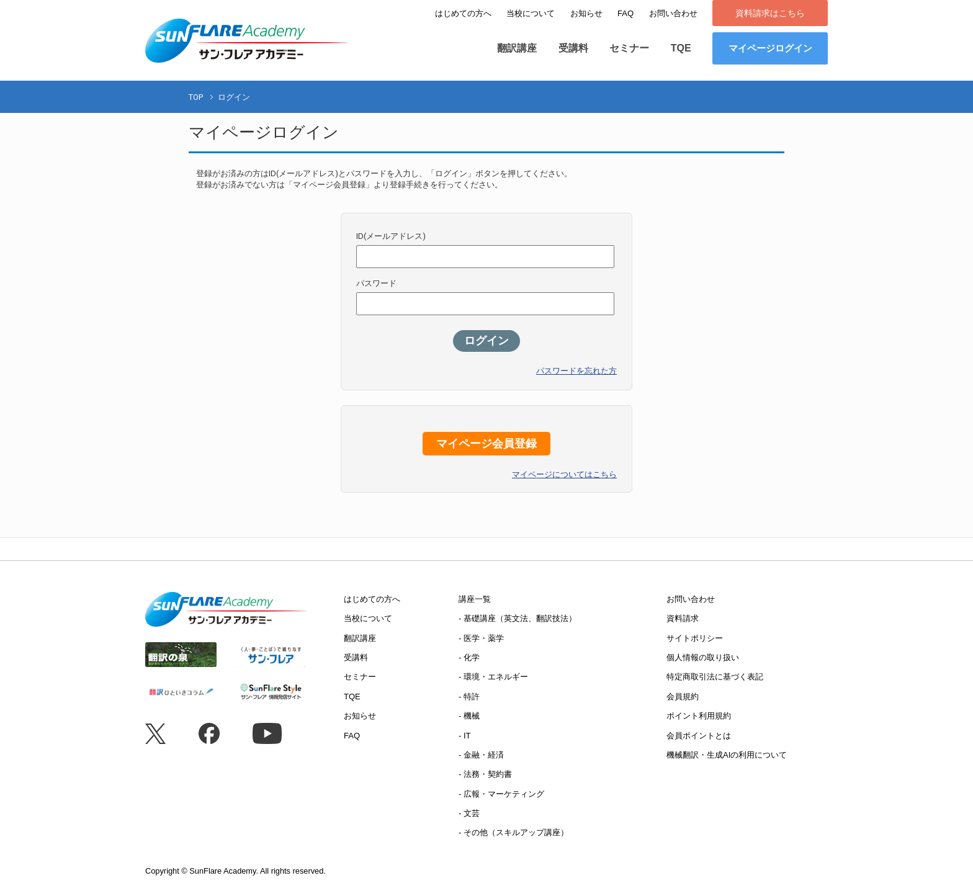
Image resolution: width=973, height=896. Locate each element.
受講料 (573, 48)
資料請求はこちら (770, 13)
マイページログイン (770, 48)
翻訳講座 (517, 48)
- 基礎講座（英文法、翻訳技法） (517, 618)
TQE (681, 48)
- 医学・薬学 (481, 638)
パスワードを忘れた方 (576, 370)
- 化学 (469, 657)
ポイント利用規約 (698, 715)
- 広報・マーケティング (501, 794)
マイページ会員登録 (486, 443)
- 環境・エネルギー (493, 676)
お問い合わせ (673, 13)
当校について (530, 13)
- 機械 (469, 715)
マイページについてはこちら (564, 474)
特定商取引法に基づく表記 (714, 676)
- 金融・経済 (481, 754)
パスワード (376, 283)
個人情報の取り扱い (702, 657)
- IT (465, 735)
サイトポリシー (694, 638)
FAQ (625, 13)
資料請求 (682, 618)
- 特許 (469, 696)
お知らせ (586, 13)
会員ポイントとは (698, 735)
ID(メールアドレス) (391, 236)
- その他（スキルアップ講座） (513, 832)
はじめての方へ (463, 13)
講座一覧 (475, 599)
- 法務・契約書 (485, 774)
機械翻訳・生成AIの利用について (726, 754)
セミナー (629, 48)
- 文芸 (469, 813)
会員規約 (682, 696)
